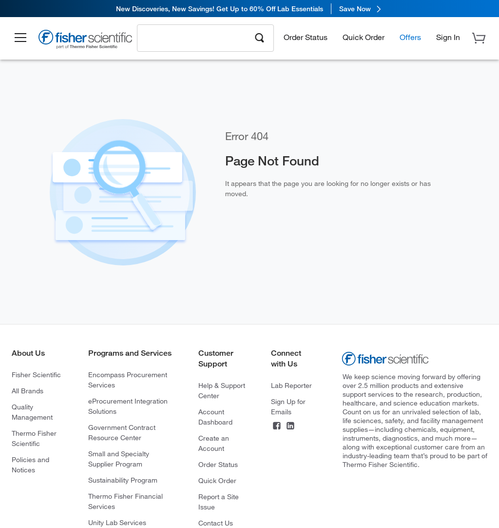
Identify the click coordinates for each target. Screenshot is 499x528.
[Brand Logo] (85, 40)
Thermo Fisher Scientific (34, 438)
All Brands (27, 390)
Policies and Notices (30, 464)
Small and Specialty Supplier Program (118, 458)
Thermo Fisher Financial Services (125, 501)
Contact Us (215, 523)
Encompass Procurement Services (127, 379)
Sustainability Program (122, 480)
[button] (20, 38)
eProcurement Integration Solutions (128, 406)
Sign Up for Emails (288, 406)
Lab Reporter (291, 385)
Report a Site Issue (218, 501)
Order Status (305, 36)
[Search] (259, 37)
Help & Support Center (221, 390)
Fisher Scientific (36, 374)
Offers (410, 36)
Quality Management (32, 412)
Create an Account (213, 443)
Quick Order (363, 36)
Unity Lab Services (117, 522)
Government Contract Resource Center (121, 432)
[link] (249, 8)
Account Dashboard (215, 416)
